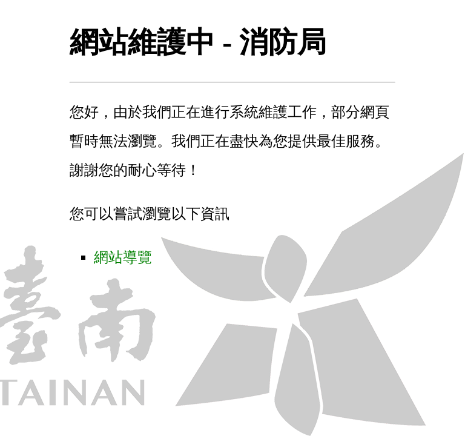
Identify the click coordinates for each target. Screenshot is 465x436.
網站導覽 (123, 257)
